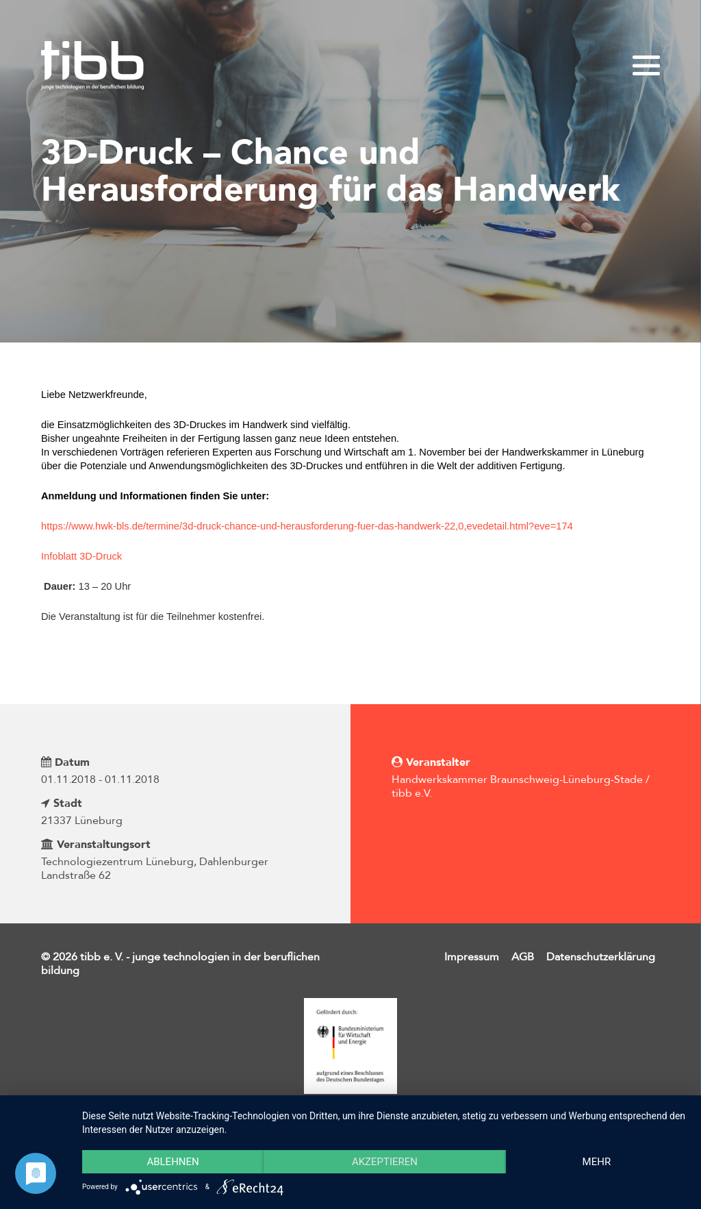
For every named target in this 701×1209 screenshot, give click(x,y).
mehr (597, 1162)
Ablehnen (172, 1162)
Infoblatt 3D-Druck (81, 556)
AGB (522, 956)
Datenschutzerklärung (600, 956)
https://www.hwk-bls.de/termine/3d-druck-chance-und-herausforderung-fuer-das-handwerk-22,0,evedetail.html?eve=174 (308, 526)
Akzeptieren (385, 1162)
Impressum (471, 956)
